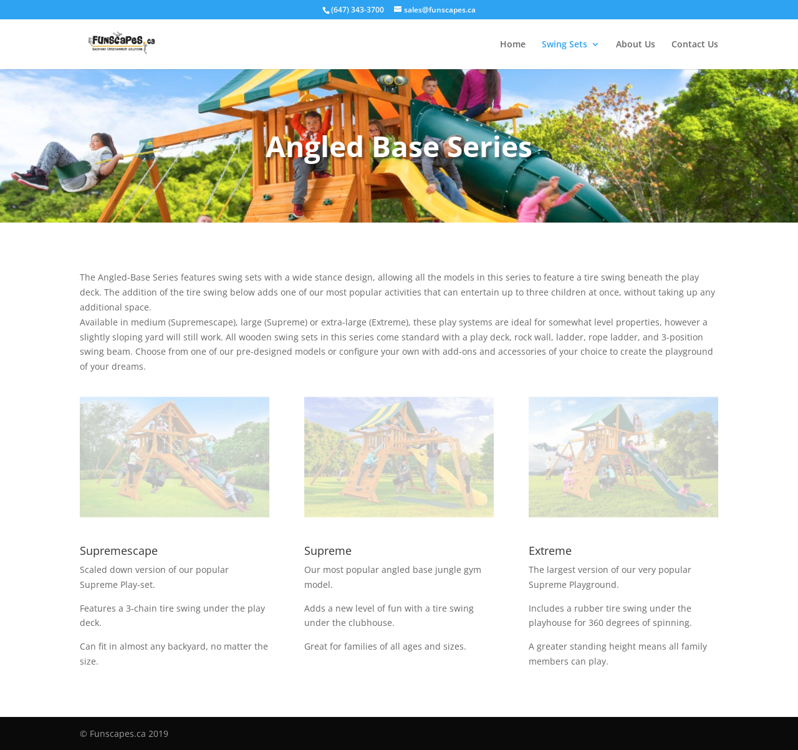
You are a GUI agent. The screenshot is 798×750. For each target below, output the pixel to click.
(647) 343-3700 (357, 9)
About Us (635, 45)
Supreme (328, 550)
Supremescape (119, 550)
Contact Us (694, 45)
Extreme (550, 550)
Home (513, 45)
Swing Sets (564, 45)
